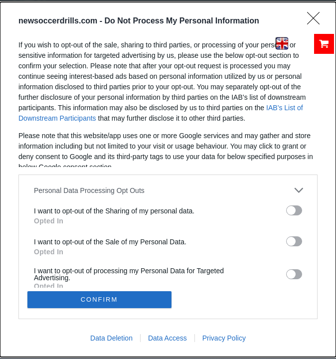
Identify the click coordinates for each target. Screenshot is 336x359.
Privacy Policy (224, 338)
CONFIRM (99, 299)
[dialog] (168, 179)
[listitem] (168, 190)
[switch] (294, 210)
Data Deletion (111, 338)
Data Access (167, 338)
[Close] (316, 21)
